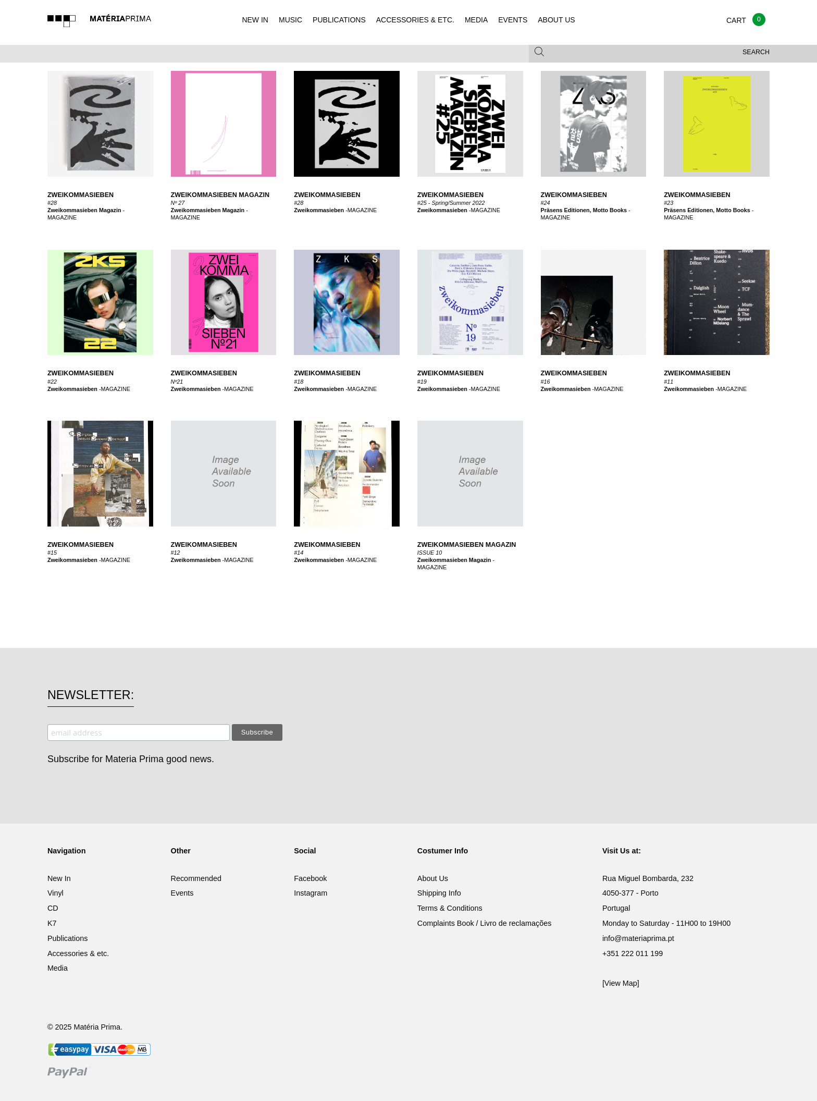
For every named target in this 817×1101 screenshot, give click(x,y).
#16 (545, 381)
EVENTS (512, 19)
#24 (545, 203)
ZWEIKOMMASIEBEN (204, 373)
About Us (432, 878)
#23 (668, 203)
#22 (52, 381)
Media (57, 968)
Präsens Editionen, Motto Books (584, 210)
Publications (67, 938)
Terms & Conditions (449, 908)
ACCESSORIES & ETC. (415, 19)
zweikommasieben (80, 195)
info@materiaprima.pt (638, 938)
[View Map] (620, 983)
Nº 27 (178, 203)
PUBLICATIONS (339, 19)
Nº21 (177, 381)
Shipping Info (439, 893)
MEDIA (476, 19)
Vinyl (55, 893)
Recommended (196, 878)
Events (182, 893)
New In (59, 878)
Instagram (310, 893)
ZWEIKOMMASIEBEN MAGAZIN (466, 544)
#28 (52, 203)
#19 (422, 381)
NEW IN (255, 19)
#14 (298, 552)
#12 (175, 552)
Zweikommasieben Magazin (84, 210)
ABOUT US (556, 19)
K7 (52, 923)
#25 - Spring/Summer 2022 (451, 203)
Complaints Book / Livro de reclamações (484, 923)
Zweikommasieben (327, 195)
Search (756, 52)
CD (52, 908)
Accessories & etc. (78, 953)
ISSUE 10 (429, 552)
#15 (52, 552)
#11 (668, 381)
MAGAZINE (62, 217)
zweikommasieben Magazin (220, 195)
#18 (298, 381)
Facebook (310, 878)
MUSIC (290, 19)
